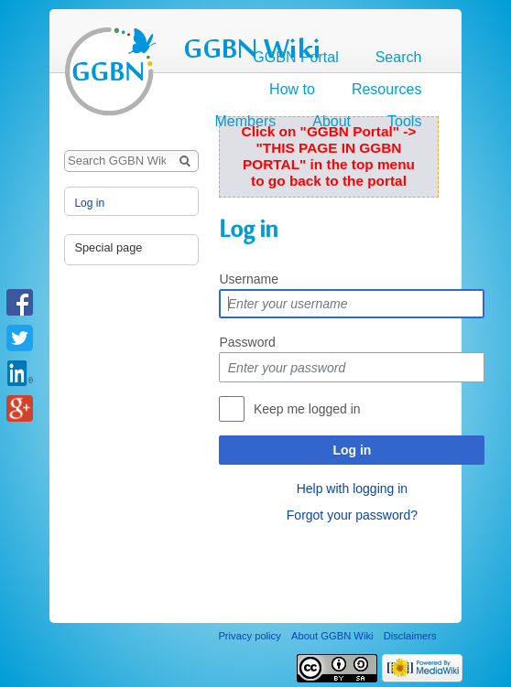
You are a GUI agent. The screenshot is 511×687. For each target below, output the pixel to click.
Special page (108, 247)
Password (247, 342)
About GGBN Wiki (332, 635)
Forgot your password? (352, 515)
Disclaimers (410, 635)
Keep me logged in (307, 409)
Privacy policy (249, 635)
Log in (351, 450)
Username (248, 279)
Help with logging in (352, 488)
